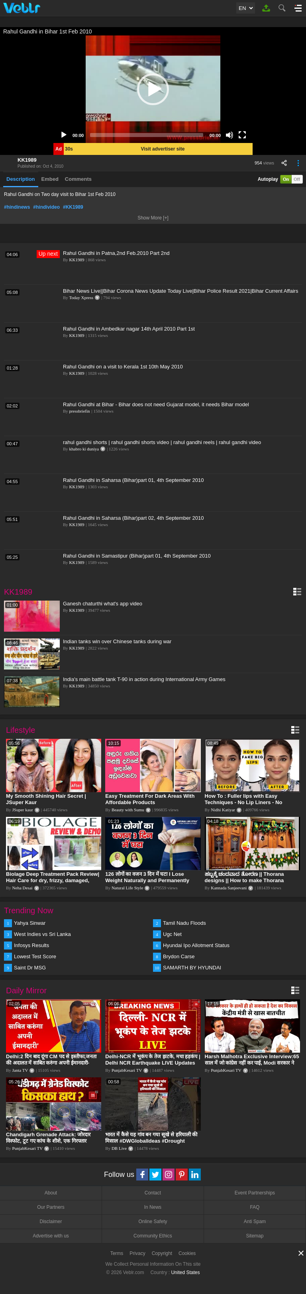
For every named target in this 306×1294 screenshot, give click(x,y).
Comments (78, 179)
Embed (50, 179)
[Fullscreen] (242, 135)
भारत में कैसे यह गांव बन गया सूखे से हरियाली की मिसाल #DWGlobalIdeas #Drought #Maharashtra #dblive (151, 1141)
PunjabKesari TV (127, 1070)
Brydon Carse (178, 956)
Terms (117, 1253)
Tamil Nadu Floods (184, 923)
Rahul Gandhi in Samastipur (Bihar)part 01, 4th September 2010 (137, 556)
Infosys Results (31, 945)
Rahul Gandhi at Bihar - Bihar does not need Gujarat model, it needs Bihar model (156, 404)
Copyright (162, 1253)
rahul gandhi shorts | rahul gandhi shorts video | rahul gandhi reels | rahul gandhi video (162, 442)
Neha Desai (22, 887)
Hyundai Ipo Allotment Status (196, 945)
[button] (153, 89)
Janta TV (20, 1070)
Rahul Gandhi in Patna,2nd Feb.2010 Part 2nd (116, 253)
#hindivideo (46, 207)
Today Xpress (81, 297)
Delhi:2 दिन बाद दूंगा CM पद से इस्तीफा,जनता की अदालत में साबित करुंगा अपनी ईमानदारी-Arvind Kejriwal (51, 1062)
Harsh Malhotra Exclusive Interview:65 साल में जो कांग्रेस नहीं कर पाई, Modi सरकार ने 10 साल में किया (252, 1062)
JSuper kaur (22, 809)
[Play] (64, 135)
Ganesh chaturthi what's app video (102, 604)
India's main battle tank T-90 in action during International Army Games (144, 679)
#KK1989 (73, 207)
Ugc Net (172, 934)
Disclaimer (50, 1221)
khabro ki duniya (84, 448)
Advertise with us (51, 1236)
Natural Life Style (127, 887)
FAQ (254, 1207)
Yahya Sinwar (29, 923)
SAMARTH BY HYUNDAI (192, 968)
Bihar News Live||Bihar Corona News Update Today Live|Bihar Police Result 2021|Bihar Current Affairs (180, 291)
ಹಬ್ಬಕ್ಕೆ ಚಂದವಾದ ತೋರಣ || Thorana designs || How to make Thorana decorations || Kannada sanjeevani (247, 880)
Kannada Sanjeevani (229, 887)
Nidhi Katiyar (223, 809)
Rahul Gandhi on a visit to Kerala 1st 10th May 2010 (123, 367)
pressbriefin (79, 411)
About (51, 1193)
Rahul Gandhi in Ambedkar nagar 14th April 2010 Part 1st (129, 329)
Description (20, 179)
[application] (153, 89)
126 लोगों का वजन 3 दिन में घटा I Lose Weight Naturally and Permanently (147, 877)
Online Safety (152, 1221)
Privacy (137, 1253)
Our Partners (51, 1207)
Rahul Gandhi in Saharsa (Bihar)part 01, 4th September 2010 (133, 480)
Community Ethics (152, 1236)
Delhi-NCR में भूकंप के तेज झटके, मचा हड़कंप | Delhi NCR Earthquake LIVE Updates (152, 1059)
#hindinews (17, 207)
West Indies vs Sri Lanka (42, 934)
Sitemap (254, 1236)
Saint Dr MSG (30, 968)
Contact (153, 1193)
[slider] (146, 135)
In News (152, 1207)
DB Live (119, 1148)
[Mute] (229, 135)
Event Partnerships (255, 1193)
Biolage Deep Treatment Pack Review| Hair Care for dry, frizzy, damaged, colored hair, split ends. (52, 880)
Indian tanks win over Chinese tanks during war (117, 641)
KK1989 (27, 160)
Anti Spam (255, 1221)
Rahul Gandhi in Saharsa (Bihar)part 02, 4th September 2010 (133, 518)
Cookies (187, 1253)
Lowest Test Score (35, 956)
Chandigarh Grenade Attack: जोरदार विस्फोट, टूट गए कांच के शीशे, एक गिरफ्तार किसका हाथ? (48, 1141)
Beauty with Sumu (128, 809)
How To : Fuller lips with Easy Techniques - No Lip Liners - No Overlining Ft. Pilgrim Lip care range (249, 802)
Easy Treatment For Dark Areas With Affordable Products (149, 799)
